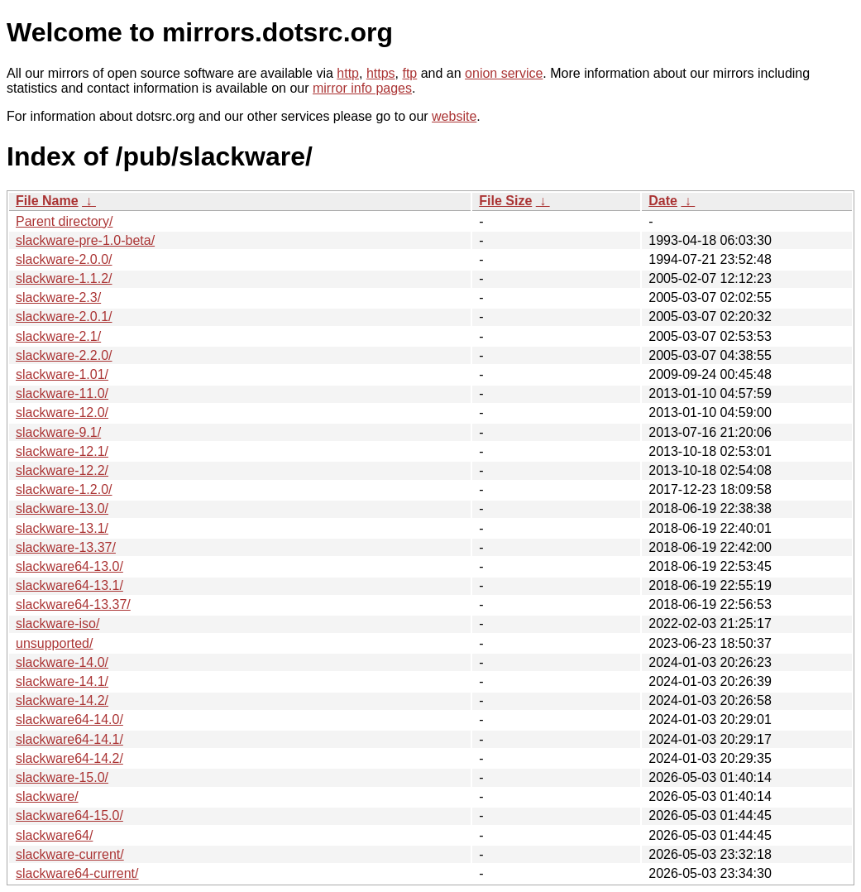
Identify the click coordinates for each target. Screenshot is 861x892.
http (348, 73)
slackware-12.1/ (62, 451)
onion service (504, 73)
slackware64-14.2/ (69, 758)
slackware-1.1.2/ (64, 278)
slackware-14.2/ (62, 700)
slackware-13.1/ (62, 528)
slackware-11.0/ (62, 393)
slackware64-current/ (77, 873)
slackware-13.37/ (66, 547)
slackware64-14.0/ (69, 719)
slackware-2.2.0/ (64, 355)
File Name (47, 201)
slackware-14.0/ (62, 662)
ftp (409, 73)
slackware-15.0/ (62, 777)
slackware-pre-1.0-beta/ (85, 240)
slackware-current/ (70, 854)
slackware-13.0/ (62, 508)
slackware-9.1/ (58, 432)
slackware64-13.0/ (69, 566)
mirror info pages (362, 88)
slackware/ (47, 796)
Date (662, 201)
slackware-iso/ (57, 623)
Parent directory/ (64, 221)
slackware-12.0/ (62, 412)
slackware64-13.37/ (73, 604)
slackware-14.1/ (62, 681)
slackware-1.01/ (62, 374)
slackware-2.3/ (58, 297)
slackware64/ (54, 835)
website (454, 116)
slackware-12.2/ (62, 470)
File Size (505, 201)
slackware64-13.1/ (69, 585)
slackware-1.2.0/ (64, 489)
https (380, 73)
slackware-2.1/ (58, 336)
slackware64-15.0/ (69, 815)
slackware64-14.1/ (69, 739)
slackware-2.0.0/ (64, 259)
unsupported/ (54, 643)
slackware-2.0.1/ (64, 316)
